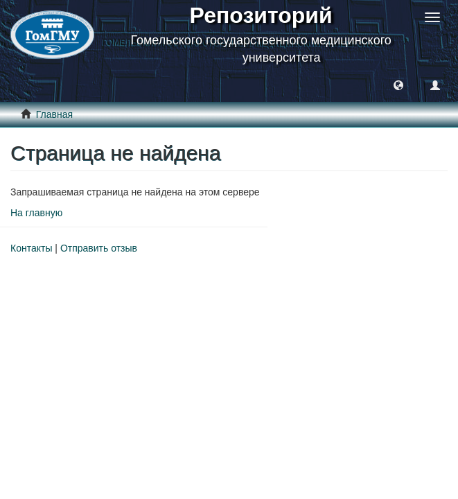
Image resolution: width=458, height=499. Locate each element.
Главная (54, 114)
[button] (398, 84)
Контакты (31, 248)
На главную (36, 212)
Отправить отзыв (98, 248)
